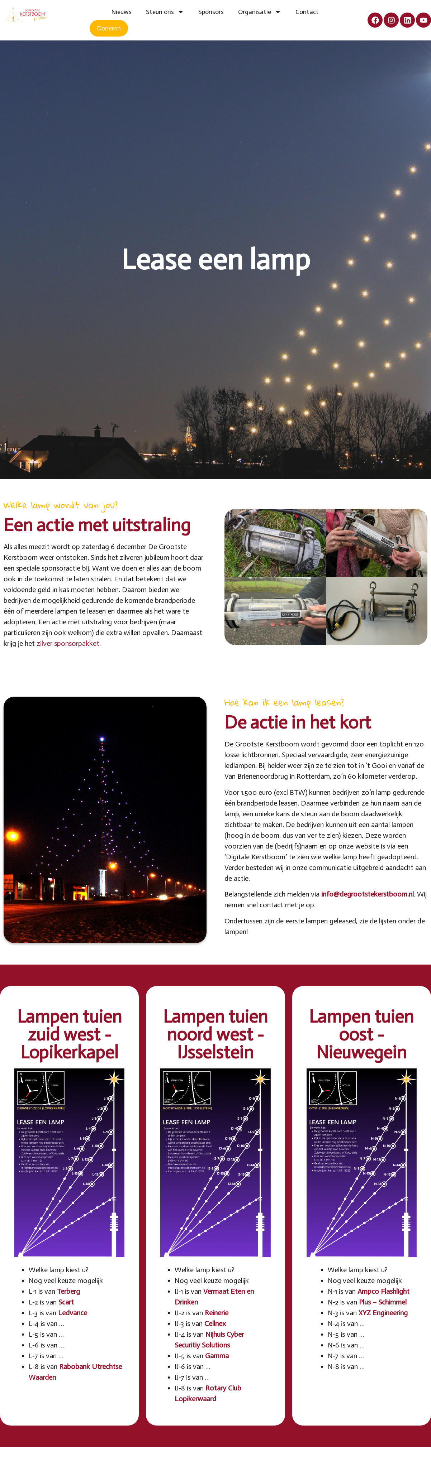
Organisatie (259, 12)
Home (97, 12)
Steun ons (165, 12)
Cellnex (215, 1323)
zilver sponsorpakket (68, 643)
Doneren (109, 28)
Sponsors (211, 12)
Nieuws (121, 12)
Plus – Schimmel (383, 1302)
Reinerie (216, 1312)
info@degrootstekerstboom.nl (367, 894)
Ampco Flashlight (383, 1291)
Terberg (68, 1291)
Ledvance (72, 1312)
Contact (307, 12)
